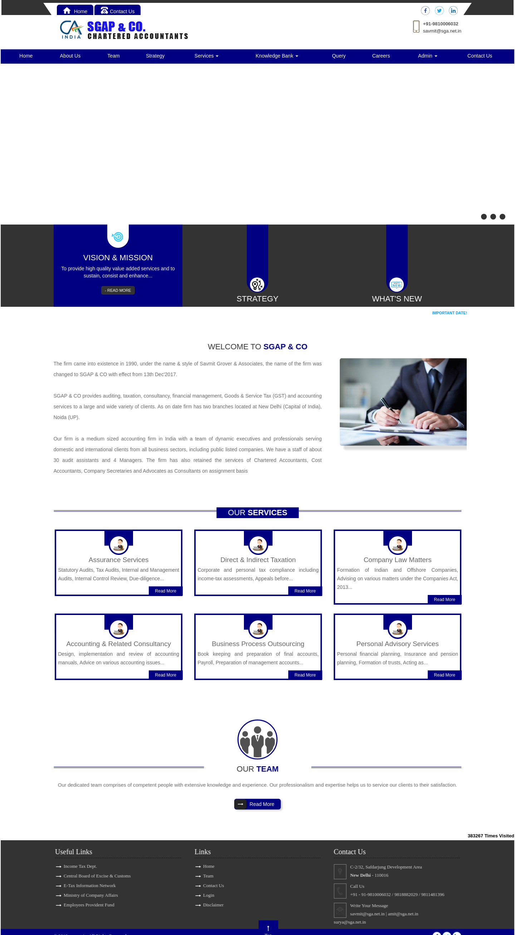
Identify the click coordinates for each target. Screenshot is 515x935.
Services (207, 56)
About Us (70, 56)
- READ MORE (118, 290)
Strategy (155, 56)
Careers (381, 56)
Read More (174, 582)
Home (75, 11)
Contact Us (117, 11)
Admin (427, 56)
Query (338, 56)
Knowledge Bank (277, 56)
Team (113, 56)
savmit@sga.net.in (442, 31)
